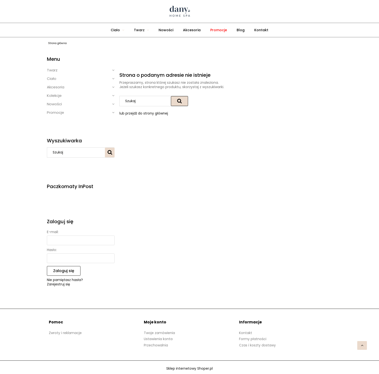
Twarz (52, 70)
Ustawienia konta (158, 338)
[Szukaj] (110, 152)
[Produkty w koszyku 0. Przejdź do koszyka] (243, 11)
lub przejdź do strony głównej (143, 113)
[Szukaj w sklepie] (77, 152)
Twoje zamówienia (159, 332)
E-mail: (52, 231)
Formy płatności (252, 338)
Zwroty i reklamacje (65, 332)
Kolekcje (54, 95)
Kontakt (245, 332)
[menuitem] (117, 30)
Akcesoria (55, 87)
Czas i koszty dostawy (257, 345)
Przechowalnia (156, 345)
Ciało (51, 78)
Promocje (55, 112)
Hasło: (52, 249)
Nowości (54, 104)
